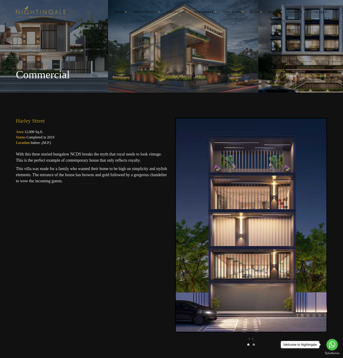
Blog (254, 12)
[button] (248, 344)
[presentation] (249, 338)
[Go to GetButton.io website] (332, 353)
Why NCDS (232, 12)
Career (295, 12)
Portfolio (176, 12)
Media (274, 12)
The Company (145, 12)
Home (119, 12)
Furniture (204, 12)
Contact (319, 12)
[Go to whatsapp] (332, 344)
